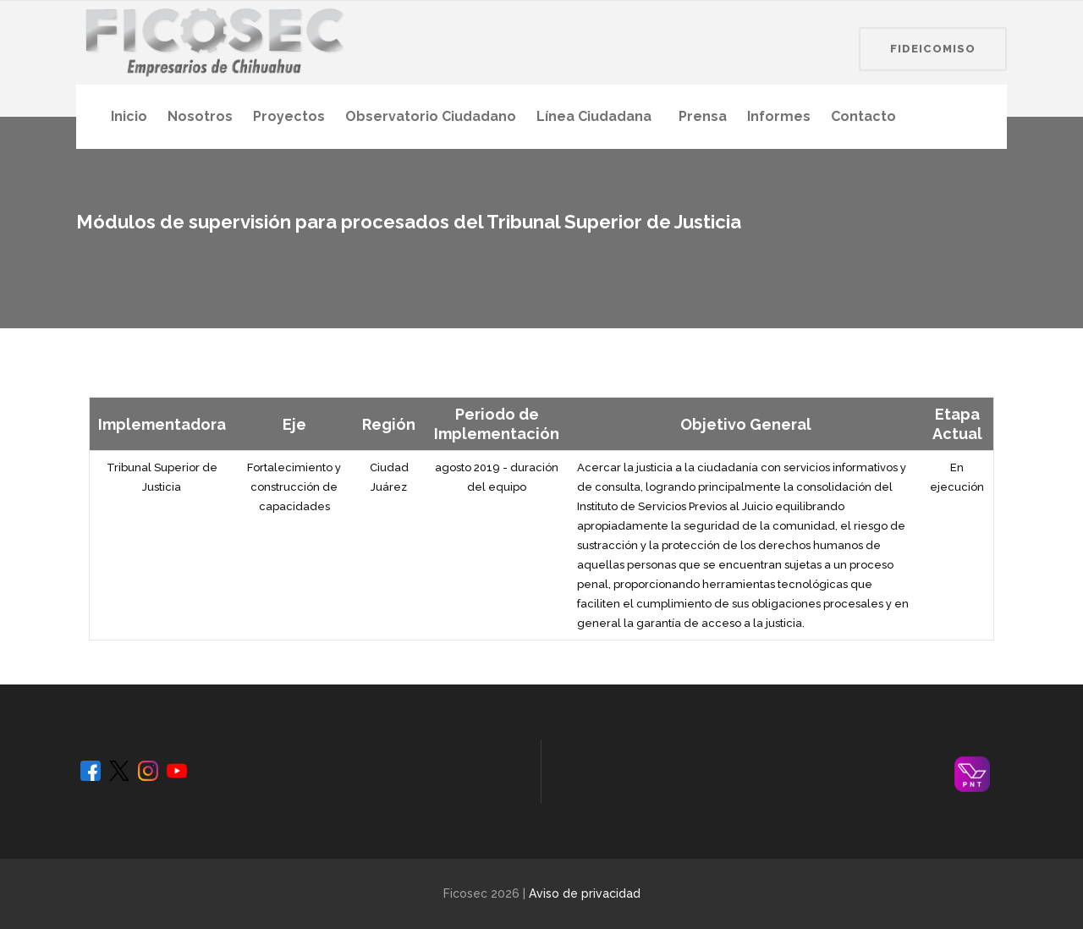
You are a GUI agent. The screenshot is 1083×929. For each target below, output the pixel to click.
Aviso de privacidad (584, 893)
